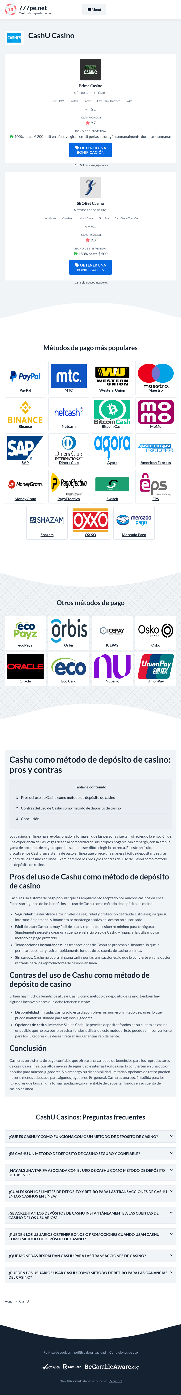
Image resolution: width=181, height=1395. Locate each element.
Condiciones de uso (123, 1352)
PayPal (25, 378)
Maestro (156, 378)
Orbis (69, 632)
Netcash (69, 414)
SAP (25, 450)
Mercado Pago (134, 522)
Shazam (47, 522)
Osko (156, 632)
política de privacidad (90, 1352)
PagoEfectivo (69, 486)
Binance (25, 414)
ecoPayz (25, 632)
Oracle (25, 668)
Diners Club (69, 450)
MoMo (156, 414)
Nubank (112, 668)
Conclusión (30, 818)
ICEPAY (112, 632)
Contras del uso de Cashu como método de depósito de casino (71, 808)
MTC (69, 378)
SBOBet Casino (90, 203)
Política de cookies (57, 1352)
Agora (112, 450)
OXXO (91, 522)
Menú (94, 9)
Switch (112, 486)
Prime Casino (91, 85)
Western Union (112, 378)
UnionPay (156, 668)
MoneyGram (25, 486)
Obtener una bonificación (90, 149)
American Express (156, 450)
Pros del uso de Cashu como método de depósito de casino (68, 797)
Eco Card (69, 668)
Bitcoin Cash (112, 414)
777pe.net (115, 1381)
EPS (156, 486)
